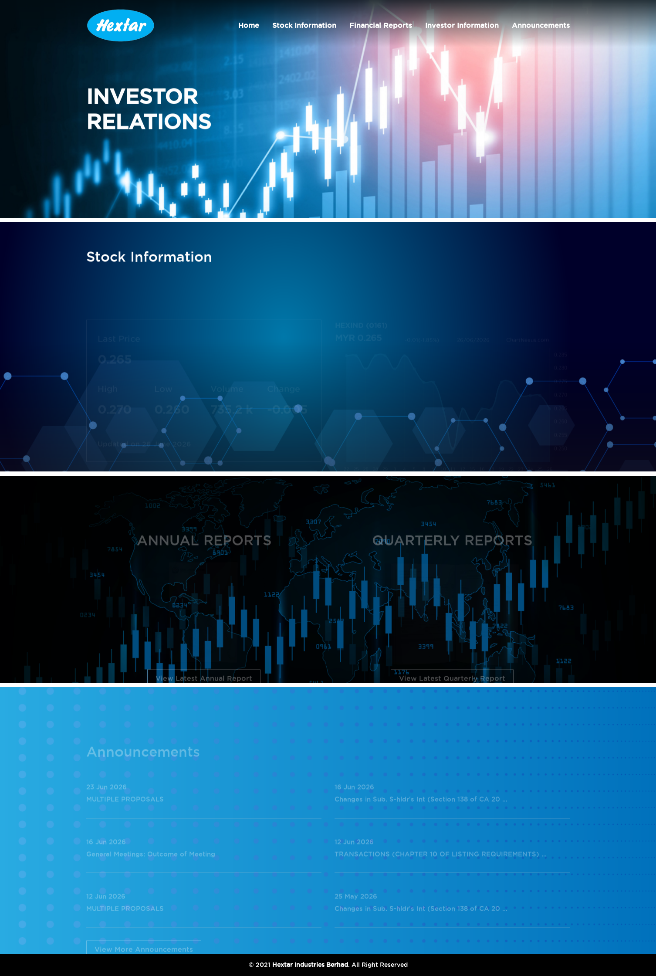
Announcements (541, 25)
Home (248, 25)
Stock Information (304, 25)
